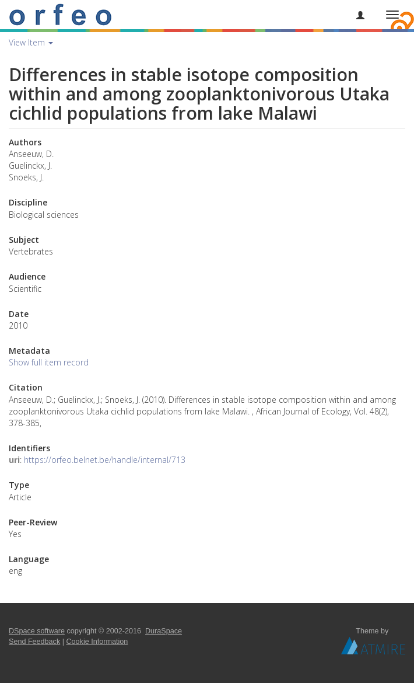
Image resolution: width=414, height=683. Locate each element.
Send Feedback (34, 641)
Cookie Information (97, 641)
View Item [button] (31, 42)
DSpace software (37, 631)
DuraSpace (163, 631)
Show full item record (49, 362)
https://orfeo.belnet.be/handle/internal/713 (104, 459)
